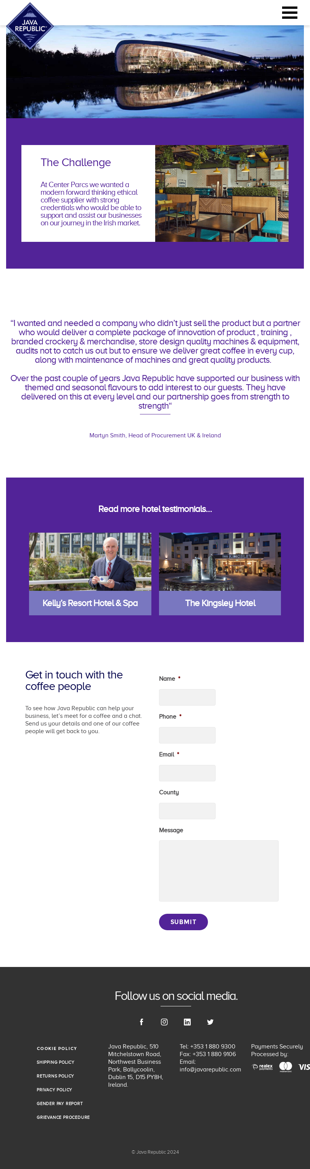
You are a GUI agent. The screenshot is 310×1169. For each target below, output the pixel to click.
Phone (170, 716)
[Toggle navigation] (290, 12)
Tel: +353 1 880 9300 (207, 1046)
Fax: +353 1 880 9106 (208, 1054)
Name (169, 678)
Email (169, 754)
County (169, 792)
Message (171, 830)
